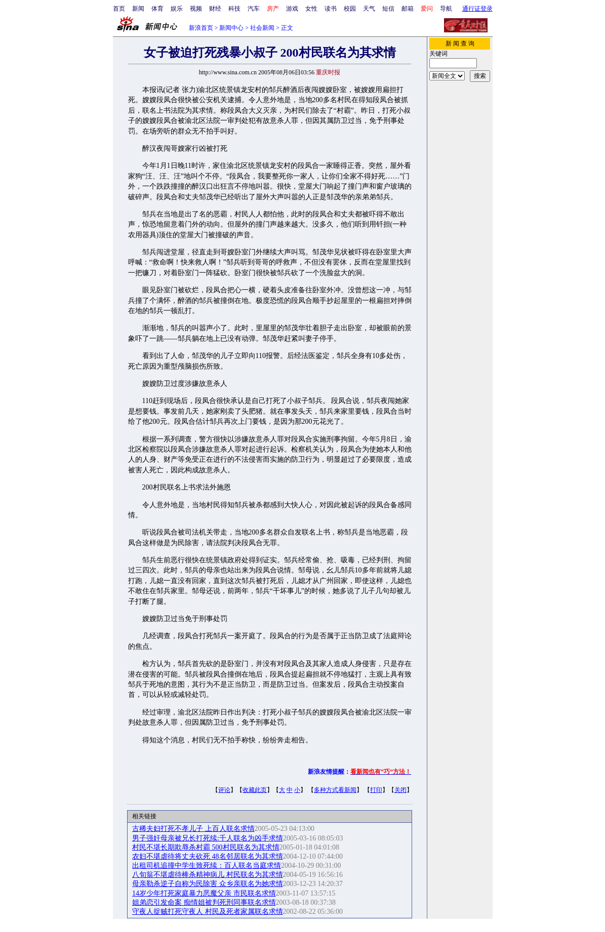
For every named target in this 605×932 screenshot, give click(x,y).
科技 (234, 8)
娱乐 (177, 8)
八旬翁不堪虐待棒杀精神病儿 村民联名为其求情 (207, 874)
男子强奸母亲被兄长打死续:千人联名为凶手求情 (207, 838)
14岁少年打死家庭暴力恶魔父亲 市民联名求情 (204, 893)
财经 (215, 8)
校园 (350, 8)
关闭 (400, 789)
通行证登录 (477, 8)
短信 (388, 8)
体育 (157, 8)
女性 (311, 8)
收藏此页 (255, 789)
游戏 (292, 8)
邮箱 (407, 8)
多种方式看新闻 (335, 789)
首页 (119, 8)
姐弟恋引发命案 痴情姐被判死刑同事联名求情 (204, 902)
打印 (376, 789)
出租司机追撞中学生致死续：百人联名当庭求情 (206, 865)
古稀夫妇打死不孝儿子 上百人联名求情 (193, 828)
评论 (224, 789)
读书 (331, 8)
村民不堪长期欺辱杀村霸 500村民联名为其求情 (205, 847)
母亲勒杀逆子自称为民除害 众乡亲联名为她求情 (207, 883)
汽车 (254, 8)
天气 (369, 8)
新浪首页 (201, 27)
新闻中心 (231, 27)
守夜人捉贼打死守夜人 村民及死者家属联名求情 (207, 911)
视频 (196, 8)
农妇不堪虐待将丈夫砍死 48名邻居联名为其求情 (207, 856)
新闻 (138, 8)
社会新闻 (262, 27)
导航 (446, 8)
